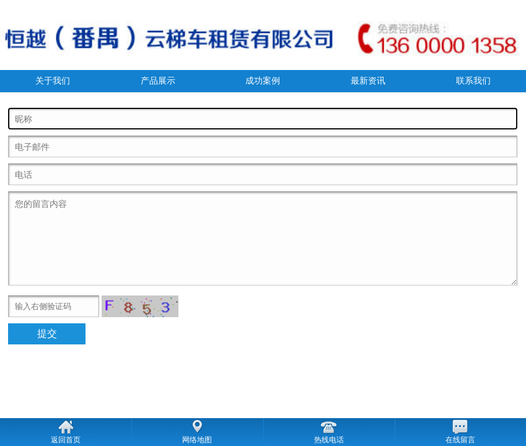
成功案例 (262, 80)
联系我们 (473, 80)
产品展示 (158, 80)
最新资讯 (368, 80)
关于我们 (52, 80)
